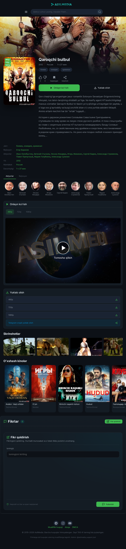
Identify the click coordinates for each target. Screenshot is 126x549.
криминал (66, 70)
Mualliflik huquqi (55, 527)
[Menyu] (26, 12)
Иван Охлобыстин (24, 154)
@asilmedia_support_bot (86, 537)
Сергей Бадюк (89, 154)
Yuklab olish (102, 87)
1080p (28, 212)
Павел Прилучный (24, 156)
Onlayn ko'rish (59, 87)
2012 (41, 64)
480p (10, 212)
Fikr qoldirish (114, 421)
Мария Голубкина (42, 156)
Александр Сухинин (61, 156)
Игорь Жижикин (74, 154)
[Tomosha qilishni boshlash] (63, 250)
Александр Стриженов (107, 154)
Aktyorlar (10, 176)
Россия (50, 64)
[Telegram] (56, 523)
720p (19, 212)
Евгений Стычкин (42, 154)
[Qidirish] (99, 11)
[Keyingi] (122, 388)
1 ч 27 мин (62, 64)
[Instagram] (63, 523)
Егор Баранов (22, 150)
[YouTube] (70, 523)
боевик (43, 70)
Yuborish (108, 504)
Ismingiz (10, 448)
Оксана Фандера (58, 154)
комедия (54, 70)
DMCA (75, 527)
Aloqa (67, 527)
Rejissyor (23, 176)
